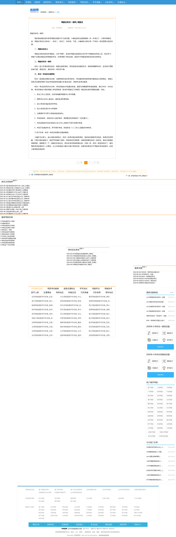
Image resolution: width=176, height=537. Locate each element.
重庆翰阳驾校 (7, 243)
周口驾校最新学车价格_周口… (100, 305)
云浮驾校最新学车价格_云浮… (71, 331)
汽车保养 (97, 292)
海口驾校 (150, 408)
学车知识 (83, 288)
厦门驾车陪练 (59, 489)
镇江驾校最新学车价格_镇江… (100, 314)
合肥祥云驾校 (7, 228)
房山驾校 (41, 501)
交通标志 (121, 2)
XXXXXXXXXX (104, 535)
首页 (19, 2)
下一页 (96, 163)
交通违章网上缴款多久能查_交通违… (82, 262)
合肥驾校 (160, 412)
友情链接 (65, 524)
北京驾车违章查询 (124, 489)
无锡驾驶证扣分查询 (45, 492)
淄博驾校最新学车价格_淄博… (100, 309)
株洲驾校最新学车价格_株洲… (43, 305)
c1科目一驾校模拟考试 (144, 276)
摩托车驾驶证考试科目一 (144, 283)
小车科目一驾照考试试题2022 (146, 272)
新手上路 (35, 292)
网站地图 (108, 524)
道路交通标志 (69, 288)
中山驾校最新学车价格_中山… (71, 297)
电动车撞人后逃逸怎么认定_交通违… (15, 188)
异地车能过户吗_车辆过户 (139, 176)
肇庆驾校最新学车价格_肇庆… (100, 297)
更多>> (15, 180)
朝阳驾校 (73, 498)
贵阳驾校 (169, 416)
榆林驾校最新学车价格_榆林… (71, 322)
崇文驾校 (41, 498)
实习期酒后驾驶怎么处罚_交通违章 (81, 258)
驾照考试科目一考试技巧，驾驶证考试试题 (160, 316)
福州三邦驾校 (7, 234)
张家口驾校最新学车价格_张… (43, 318)
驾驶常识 (51, 12)
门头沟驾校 (137, 498)
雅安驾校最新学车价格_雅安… (71, 327)
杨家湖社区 (5, 223)
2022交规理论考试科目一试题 (160, 306)
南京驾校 (150, 395)
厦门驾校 (150, 387)
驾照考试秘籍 (53, 288)
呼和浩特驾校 (163, 436)
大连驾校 (169, 428)
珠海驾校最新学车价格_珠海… (71, 301)
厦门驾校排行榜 (44, 489)
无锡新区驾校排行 (60, 492)
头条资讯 (109, 2)
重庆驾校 (150, 404)
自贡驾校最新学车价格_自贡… (43, 297)
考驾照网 (43, 12)
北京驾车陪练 (106, 489)
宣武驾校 (57, 498)
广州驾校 (150, 391)
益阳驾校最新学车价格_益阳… (71, 335)
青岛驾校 (150, 400)
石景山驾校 (105, 498)
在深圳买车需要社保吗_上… (160, 470)
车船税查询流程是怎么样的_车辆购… (82, 256)
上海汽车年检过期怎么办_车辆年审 (15, 196)
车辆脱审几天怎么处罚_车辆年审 (14, 192)
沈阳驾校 (160, 428)
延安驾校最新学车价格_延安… (100, 322)
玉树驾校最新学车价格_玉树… (43, 322)
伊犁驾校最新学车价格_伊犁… (71, 318)
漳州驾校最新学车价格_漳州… (43, 314)
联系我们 (79, 524)
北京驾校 (169, 400)
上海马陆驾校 (7, 236)
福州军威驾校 (7, 240)
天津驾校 (169, 387)
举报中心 (137, 524)
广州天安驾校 (7, 245)
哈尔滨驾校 (151, 436)
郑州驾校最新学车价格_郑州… (43, 309)
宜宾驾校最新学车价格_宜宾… (100, 327)
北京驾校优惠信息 (76, 492)
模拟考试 (59, 2)
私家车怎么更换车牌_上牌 (12, 207)
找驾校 (28, 2)
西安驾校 (160, 420)
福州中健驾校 (7, 232)
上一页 (79, 163)
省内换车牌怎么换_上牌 (11, 211)
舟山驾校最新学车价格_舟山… (71, 314)
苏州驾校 (160, 395)
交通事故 (47, 292)
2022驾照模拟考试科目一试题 (160, 297)
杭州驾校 (160, 404)
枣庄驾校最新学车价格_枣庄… (71, 309)
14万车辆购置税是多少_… (160, 466)
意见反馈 (94, 524)
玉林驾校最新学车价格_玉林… (43, 331)
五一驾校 (6, 230)
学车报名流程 (37, 288)
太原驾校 (169, 424)
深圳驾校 (160, 391)
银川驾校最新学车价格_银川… (100, 318)
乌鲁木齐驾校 (163, 432)
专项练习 (155, 340)
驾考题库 (72, 2)
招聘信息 (50, 524)
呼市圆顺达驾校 (8, 238)
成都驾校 (150, 416)
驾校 (72, 128)
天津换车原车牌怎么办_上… (160, 447)
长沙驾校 (169, 408)
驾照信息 (84, 2)
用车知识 (109, 292)
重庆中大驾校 (7, 221)
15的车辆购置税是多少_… (160, 461)
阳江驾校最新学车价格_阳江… (100, 331)
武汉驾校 (160, 408)
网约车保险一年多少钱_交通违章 (14, 209)
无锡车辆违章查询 (140, 489)
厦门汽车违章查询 (76, 489)
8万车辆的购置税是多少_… (160, 479)
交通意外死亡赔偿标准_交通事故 (14, 190)
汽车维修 (84, 292)
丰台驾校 (89, 498)
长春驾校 (160, 424)
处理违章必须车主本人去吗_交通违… (15, 186)
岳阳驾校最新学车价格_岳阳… (100, 335)
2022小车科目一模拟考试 (144, 281)
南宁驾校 (169, 404)
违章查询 (47, 2)
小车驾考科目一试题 (143, 274)
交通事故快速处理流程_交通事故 (14, 205)
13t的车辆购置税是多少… (160, 475)
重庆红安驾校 (7, 225)
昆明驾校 (160, 416)
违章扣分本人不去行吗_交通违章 (14, 194)
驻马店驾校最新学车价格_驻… (71, 305)
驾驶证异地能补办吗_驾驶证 (79, 264)
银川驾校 (169, 420)
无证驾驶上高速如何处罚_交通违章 (81, 260)
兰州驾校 (150, 428)
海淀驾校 (121, 498)
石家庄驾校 (151, 432)
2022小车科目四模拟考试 (144, 278)
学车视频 (96, 2)
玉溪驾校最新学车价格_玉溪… (43, 327)
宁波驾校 (169, 391)
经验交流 (72, 292)
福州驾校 (160, 400)
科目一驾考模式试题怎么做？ (160, 320)
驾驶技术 (108, 288)
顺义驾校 (73, 501)
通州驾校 (57, 501)
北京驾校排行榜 (91, 489)
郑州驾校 (169, 412)
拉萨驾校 (150, 420)
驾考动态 (60, 292)
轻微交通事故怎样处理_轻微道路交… (15, 203)
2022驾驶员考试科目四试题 (160, 302)
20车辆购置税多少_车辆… (160, 452)
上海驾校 (160, 387)
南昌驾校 (150, 412)
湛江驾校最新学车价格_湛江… (43, 301)
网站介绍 (36, 524)
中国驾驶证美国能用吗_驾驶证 (43, 174)
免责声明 (123, 524)
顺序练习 (155, 333)
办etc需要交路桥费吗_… (160, 456)
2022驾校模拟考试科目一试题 (160, 311)
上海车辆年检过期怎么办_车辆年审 (15, 198)
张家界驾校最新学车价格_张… (100, 301)
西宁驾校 (150, 424)
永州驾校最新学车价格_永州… (43, 335)
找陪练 (37, 2)
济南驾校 (169, 395)
